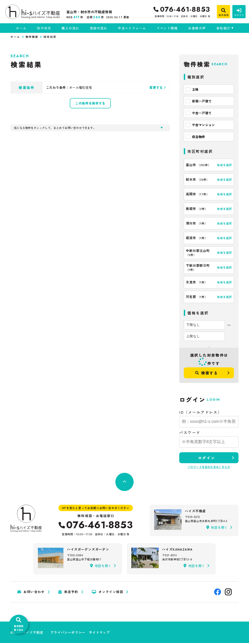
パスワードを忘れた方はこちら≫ (209, 467)
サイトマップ (99, 632)
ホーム (21, 28)
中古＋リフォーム (132, 28)
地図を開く (217, 527)
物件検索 (44, 28)
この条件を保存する (90, 103)
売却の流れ (98, 28)
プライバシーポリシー (68, 632)
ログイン (206, 457)
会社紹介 (223, 28)
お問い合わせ (31, 592)
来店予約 (68, 592)
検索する (206, 373)
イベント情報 (167, 28)
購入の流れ (70, 28)
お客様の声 (197, 28)
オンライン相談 (107, 592)
